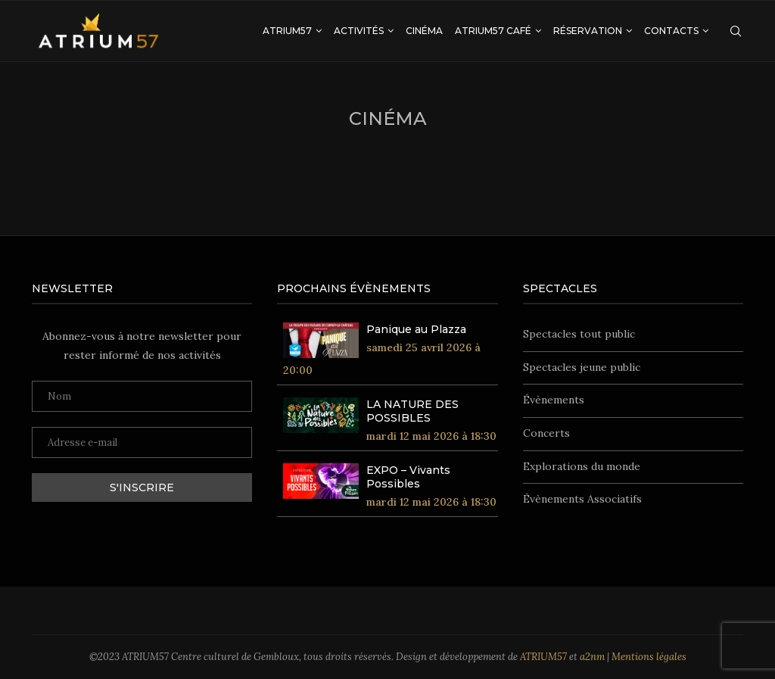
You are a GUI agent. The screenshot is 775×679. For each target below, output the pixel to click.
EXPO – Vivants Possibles (408, 477)
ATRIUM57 (287, 30)
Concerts (546, 433)
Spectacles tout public (579, 334)
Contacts (671, 30)
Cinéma (424, 30)
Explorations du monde (581, 466)
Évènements (553, 399)
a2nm (592, 656)
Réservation (587, 30)
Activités (359, 30)
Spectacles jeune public (581, 367)
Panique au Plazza (416, 329)
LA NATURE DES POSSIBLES (412, 411)
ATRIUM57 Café (493, 30)
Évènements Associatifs (582, 499)
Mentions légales (649, 656)
